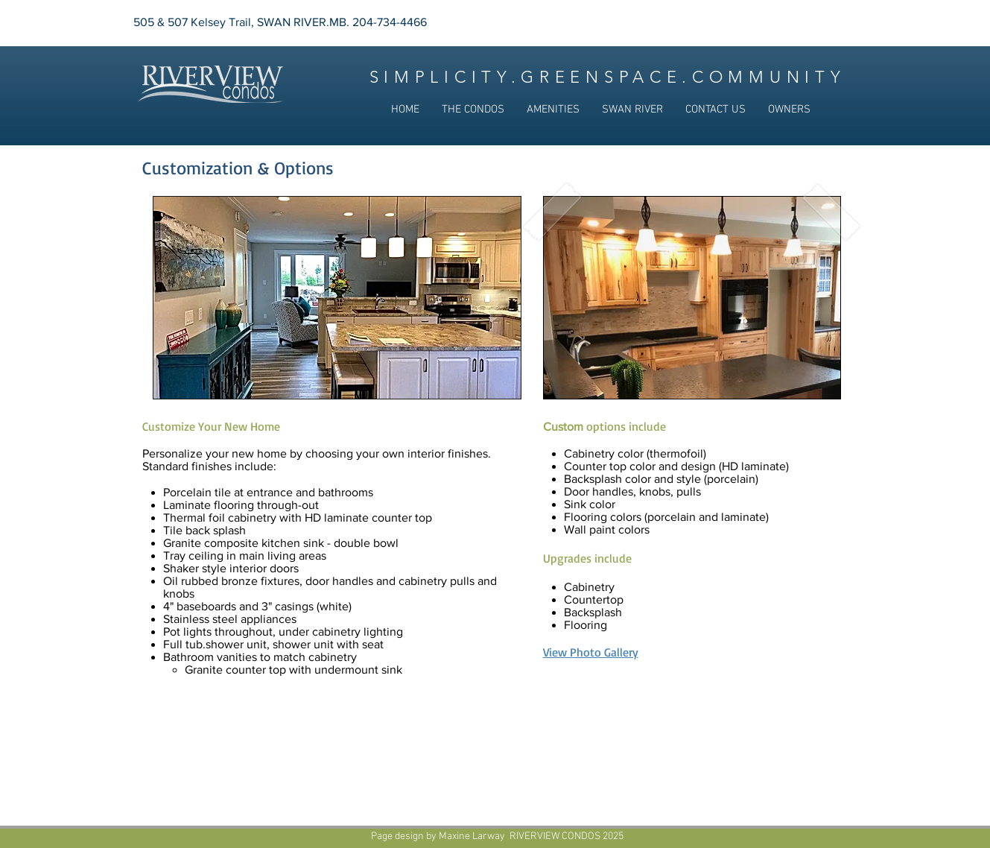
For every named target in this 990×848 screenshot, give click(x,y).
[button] (473, 109)
